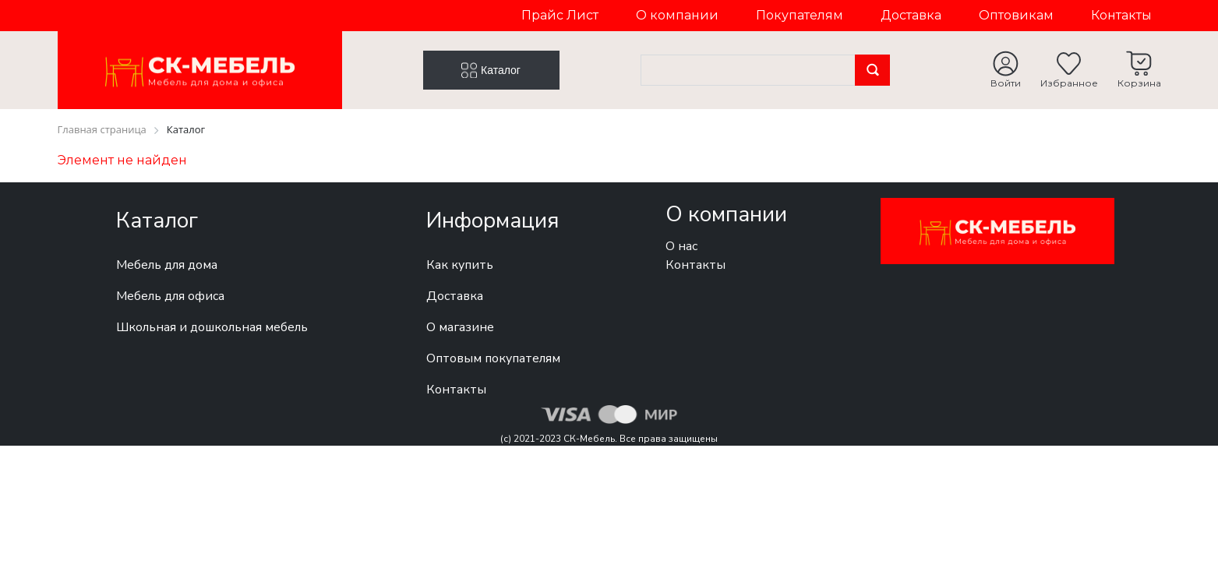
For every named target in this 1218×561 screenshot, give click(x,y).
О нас (681, 246)
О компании (677, 15)
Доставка (911, 15)
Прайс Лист (559, 15)
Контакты (1121, 15)
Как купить (459, 264)
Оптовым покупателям (493, 358)
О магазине (460, 327)
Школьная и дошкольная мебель (212, 327)
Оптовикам (1016, 15)
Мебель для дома (166, 264)
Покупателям (799, 15)
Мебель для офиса (170, 296)
